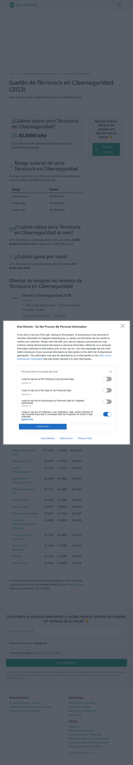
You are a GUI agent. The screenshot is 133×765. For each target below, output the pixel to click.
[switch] (107, 379)
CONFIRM (43, 426)
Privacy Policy (85, 438)
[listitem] (66, 371)
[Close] (123, 327)
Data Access (66, 438)
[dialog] (66, 382)
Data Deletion (48, 438)
